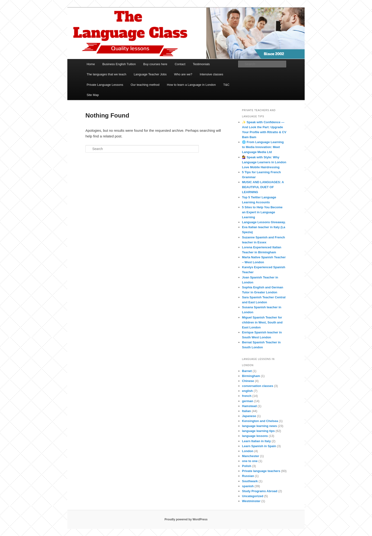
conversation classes (257, 386)
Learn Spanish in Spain (259, 446)
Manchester (250, 456)
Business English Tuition (119, 64)
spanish (248, 486)
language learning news (259, 426)
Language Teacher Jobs (150, 74)
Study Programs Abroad (259, 491)
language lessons (255, 436)
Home (91, 64)
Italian (246, 411)
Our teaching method (145, 84)
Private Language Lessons (105, 84)
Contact (180, 64)
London (247, 451)
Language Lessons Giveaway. (264, 222)
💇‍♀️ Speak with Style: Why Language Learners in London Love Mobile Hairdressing (264, 162)
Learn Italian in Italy (256, 441)
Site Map (93, 95)
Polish (246, 466)
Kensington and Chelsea (260, 421)
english (247, 391)
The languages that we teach (106, 74)
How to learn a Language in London (191, 84)
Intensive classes (211, 74)
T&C (226, 84)
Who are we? (183, 74)
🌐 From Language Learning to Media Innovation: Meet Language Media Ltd (263, 147)
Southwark (250, 481)
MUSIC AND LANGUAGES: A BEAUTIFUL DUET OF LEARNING (263, 187)
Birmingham (251, 376)
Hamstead (249, 406)
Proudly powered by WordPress (185, 519)
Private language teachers (261, 471)
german (247, 401)
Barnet (247, 371)
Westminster (251, 501)
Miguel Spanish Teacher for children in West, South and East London (262, 322)
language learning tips (258, 431)
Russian (248, 476)
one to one (250, 461)
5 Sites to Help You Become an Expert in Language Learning (262, 212)
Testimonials (201, 64)
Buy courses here (155, 64)
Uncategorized (252, 496)
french (246, 396)
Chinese (248, 381)
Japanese (249, 416)
